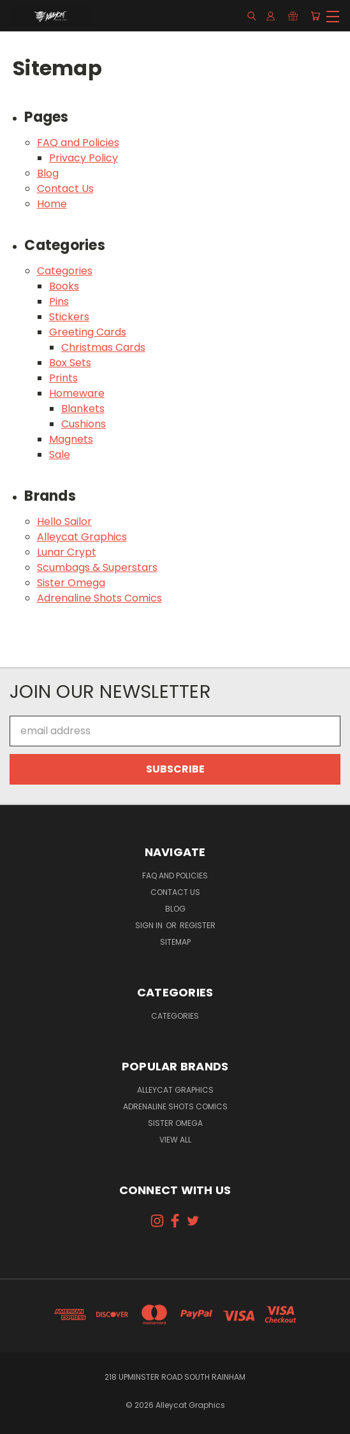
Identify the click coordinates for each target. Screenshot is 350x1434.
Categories (64, 270)
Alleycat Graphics (82, 536)
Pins (59, 301)
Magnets (71, 439)
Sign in (149, 925)
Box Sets (70, 362)
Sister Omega (71, 582)
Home (52, 203)
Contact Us (65, 188)
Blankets (83, 408)
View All (175, 1139)
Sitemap (175, 941)
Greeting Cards (87, 332)
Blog (48, 173)
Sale (59, 454)
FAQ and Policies (78, 142)
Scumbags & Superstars (97, 567)
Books (64, 286)
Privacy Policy (83, 158)
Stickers (69, 316)
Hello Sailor (64, 521)
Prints (63, 378)
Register (197, 925)
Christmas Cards (103, 347)
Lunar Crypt (66, 552)
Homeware (77, 393)
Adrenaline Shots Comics (99, 598)
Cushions (83, 424)
